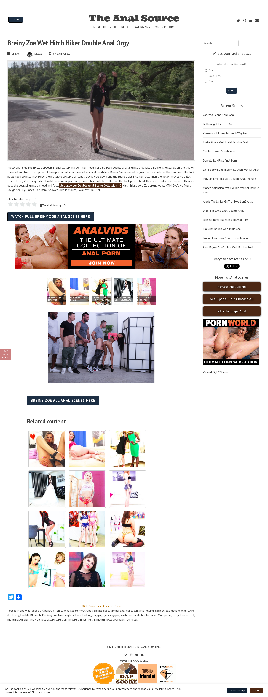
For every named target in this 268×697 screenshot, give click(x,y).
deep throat (162, 610)
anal (66, 610)
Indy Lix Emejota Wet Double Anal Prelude (229, 179)
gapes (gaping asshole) (118, 615)
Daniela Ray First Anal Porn (220, 160)
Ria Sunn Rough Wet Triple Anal (222, 229)
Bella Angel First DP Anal (218, 124)
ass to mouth (78, 610)
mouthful (188, 615)
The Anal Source (133, 18)
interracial (150, 615)
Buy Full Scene (6, 354)
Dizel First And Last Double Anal (223, 210)
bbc (90, 610)
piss (54, 619)
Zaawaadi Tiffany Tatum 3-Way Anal (225, 133)
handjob (138, 615)
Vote (231, 90)
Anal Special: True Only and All (231, 299)
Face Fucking (83, 615)
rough (121, 619)
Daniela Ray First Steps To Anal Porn (225, 220)
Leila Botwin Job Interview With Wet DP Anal (231, 169)
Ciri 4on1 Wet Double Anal (219, 151)
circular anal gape (121, 610)
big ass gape (101, 610)
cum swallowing (143, 610)
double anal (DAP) (182, 610)
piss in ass (80, 619)
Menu (15, 19)
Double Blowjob (30, 615)
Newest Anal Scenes (231, 287)
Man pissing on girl (169, 615)
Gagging (97, 615)
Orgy (33, 619)
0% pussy (45, 610)
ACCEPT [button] (256, 690)
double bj (13, 615)
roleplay (111, 619)
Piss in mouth (96, 619)
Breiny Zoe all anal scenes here (63, 400)
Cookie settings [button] (237, 690)
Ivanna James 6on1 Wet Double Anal (226, 238)
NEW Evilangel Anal (231, 311)
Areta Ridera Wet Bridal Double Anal (225, 142)
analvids (16, 53)
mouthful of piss (18, 619)
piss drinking (65, 619)
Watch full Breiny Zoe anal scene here (50, 216)
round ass (132, 619)
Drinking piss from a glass (58, 615)
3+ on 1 (57, 610)
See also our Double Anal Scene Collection (90, 185)
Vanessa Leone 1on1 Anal (219, 115)
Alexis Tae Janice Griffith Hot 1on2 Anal (228, 201)
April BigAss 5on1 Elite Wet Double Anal (228, 247)
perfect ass (44, 619)
